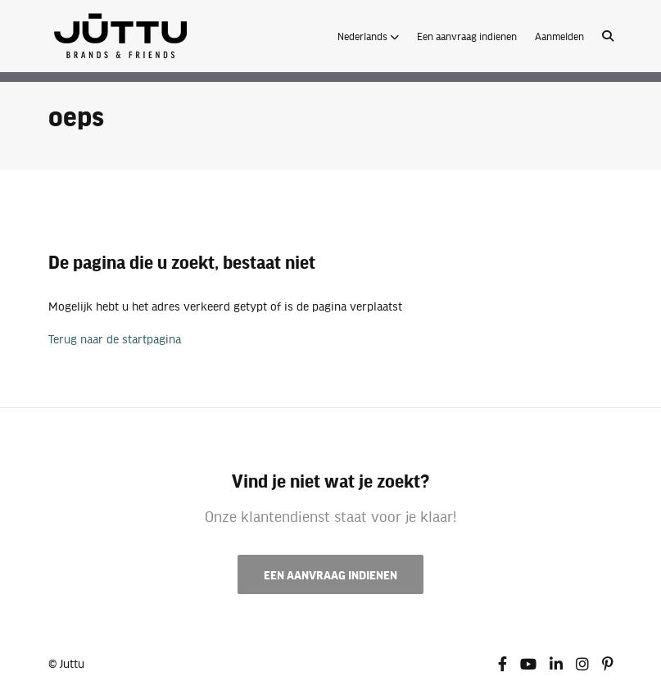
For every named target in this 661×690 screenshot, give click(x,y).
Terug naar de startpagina (114, 338)
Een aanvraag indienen (467, 36)
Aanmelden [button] (559, 36)
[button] (368, 36)
